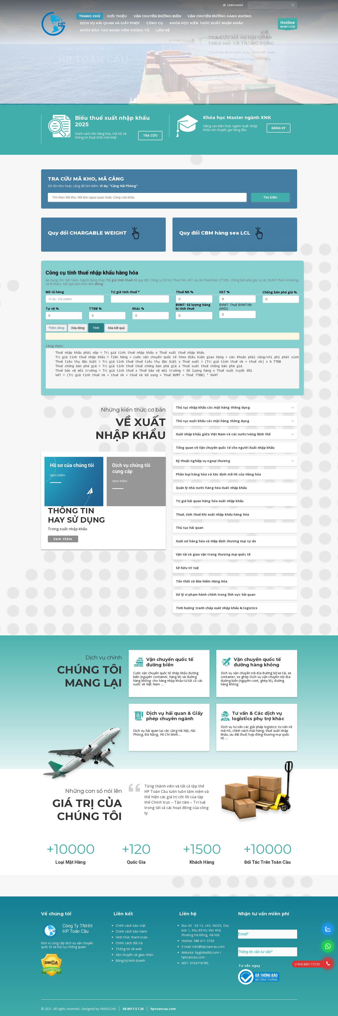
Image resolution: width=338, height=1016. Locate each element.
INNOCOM (108, 1009)
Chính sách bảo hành (131, 931)
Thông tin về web (129, 949)
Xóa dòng (77, 328)
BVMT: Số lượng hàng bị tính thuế (193, 307)
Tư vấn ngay (249, 966)
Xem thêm (63, 539)
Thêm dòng (56, 328)
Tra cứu (150, 135)
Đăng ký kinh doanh (130, 960)
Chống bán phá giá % (280, 292)
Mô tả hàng (55, 292)
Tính (96, 327)
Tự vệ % (52, 309)
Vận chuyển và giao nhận (134, 955)
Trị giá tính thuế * (125, 292)
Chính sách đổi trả (129, 943)
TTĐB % (95, 309)
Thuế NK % (184, 292)
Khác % (138, 309)
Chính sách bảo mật (131, 925)
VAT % (224, 292)
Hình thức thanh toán (132, 937)
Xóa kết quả (116, 328)
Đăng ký (278, 128)
